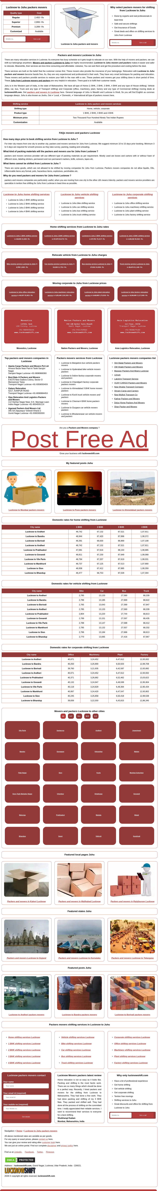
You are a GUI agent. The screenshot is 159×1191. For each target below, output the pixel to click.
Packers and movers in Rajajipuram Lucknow (132, 901)
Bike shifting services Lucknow (76, 1043)
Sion (60, 773)
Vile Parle (22, 730)
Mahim (136, 752)
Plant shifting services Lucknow (129, 1056)
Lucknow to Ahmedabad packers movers (132, 510)
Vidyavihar (99, 752)
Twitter (40, 1152)
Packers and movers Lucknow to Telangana (132, 958)
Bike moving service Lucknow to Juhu (21, 264)
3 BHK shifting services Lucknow (24, 1056)
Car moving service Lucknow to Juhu (59, 264)
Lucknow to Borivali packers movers (132, 1015)
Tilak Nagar (22, 773)
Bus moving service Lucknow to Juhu (96, 264)
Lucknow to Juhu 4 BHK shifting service (134, 236)
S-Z (95, 716)
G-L (79, 716)
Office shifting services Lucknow (130, 1043)
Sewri (60, 836)
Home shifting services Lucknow (24, 1037)
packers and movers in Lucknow (43, 92)
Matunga (22, 815)
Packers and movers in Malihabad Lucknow (80, 901)
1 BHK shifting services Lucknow (24, 1043)
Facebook (29, 1152)
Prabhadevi (60, 815)
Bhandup (22, 836)
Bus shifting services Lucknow (76, 1056)
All (63, 716)
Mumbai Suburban (137, 773)
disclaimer (52, 1145)
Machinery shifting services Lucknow (132, 1050)
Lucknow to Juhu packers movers (40, 1131)
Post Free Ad (79, 439)
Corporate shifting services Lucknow (132, 1037)
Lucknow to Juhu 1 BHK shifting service (22, 236)
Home (19, 1131)
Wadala (98, 815)
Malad (136, 815)
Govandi (136, 794)
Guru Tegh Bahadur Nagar (22, 794)
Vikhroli (98, 836)
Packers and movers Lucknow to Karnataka (80, 958)
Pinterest (50, 1152)
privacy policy (67, 1145)
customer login (48, 1142)
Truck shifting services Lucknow (77, 1063)
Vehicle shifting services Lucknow (77, 1037)
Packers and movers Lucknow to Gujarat (26, 958)
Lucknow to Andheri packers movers (26, 1015)
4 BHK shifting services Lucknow (24, 1063)
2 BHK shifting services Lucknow (24, 1050)
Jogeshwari (136, 730)
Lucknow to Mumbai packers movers (26, 510)
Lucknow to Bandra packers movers (79, 1015)
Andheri (98, 730)
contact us (43, 1139)
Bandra (22, 752)
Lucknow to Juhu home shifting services (26, 194)
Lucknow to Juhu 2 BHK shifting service (59, 236)
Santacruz (60, 730)
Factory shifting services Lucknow (131, 1063)
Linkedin (18, 1152)
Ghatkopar (98, 794)
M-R (87, 716)
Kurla (99, 773)
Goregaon (60, 752)
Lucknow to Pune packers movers (79, 510)
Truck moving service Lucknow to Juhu (135, 264)
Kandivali (136, 836)
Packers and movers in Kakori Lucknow (26, 901)
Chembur (60, 794)
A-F (71, 716)
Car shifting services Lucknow (76, 1050)
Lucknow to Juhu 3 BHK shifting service (97, 236)
